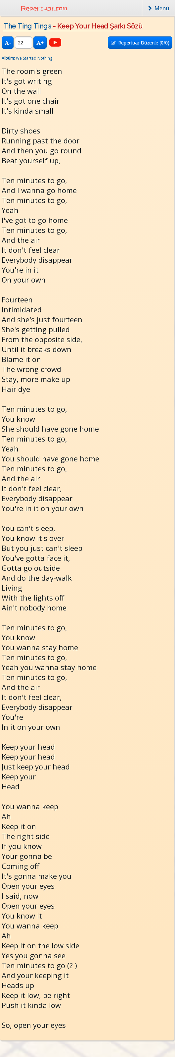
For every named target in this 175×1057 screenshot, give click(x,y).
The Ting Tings (27, 26)
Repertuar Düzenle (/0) (140, 42)
